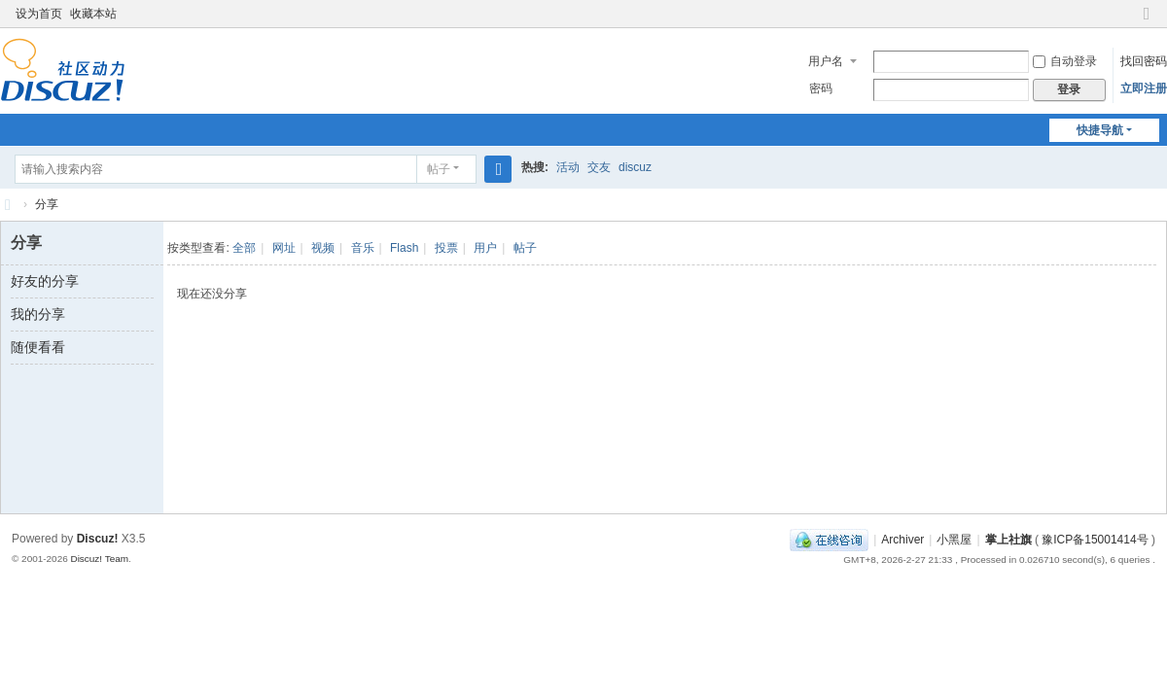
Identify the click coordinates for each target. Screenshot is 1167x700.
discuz (635, 167)
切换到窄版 (1146, 21)
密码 (820, 88)
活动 (568, 167)
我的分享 (38, 314)
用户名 (825, 61)
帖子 (438, 169)
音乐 (362, 248)
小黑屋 (954, 539)
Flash (404, 248)
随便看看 (38, 347)
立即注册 (1143, 88)
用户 (485, 248)
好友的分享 (45, 281)
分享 (46, 204)
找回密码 (1143, 61)
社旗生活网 (8, 205)
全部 (244, 248)
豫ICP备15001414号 (1095, 539)
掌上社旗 (1008, 539)
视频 (323, 248)
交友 (599, 167)
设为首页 (39, 13)
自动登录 (1065, 61)
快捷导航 (1100, 130)
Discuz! (98, 538)
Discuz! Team (99, 558)
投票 (446, 248)
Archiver (902, 539)
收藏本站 (93, 13)
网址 (284, 248)
